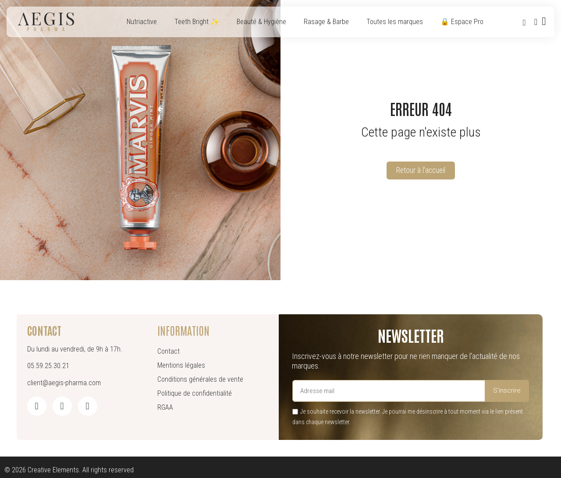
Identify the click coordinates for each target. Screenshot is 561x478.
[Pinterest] (87, 406)
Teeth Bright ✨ (196, 22)
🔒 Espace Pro (461, 22)
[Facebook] (36, 406)
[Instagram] (62, 406)
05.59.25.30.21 (48, 366)
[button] (524, 22)
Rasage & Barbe (326, 22)
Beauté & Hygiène (261, 22)
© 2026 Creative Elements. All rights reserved (69, 470)
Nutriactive (142, 22)
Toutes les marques (394, 22)
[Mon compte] (535, 22)
